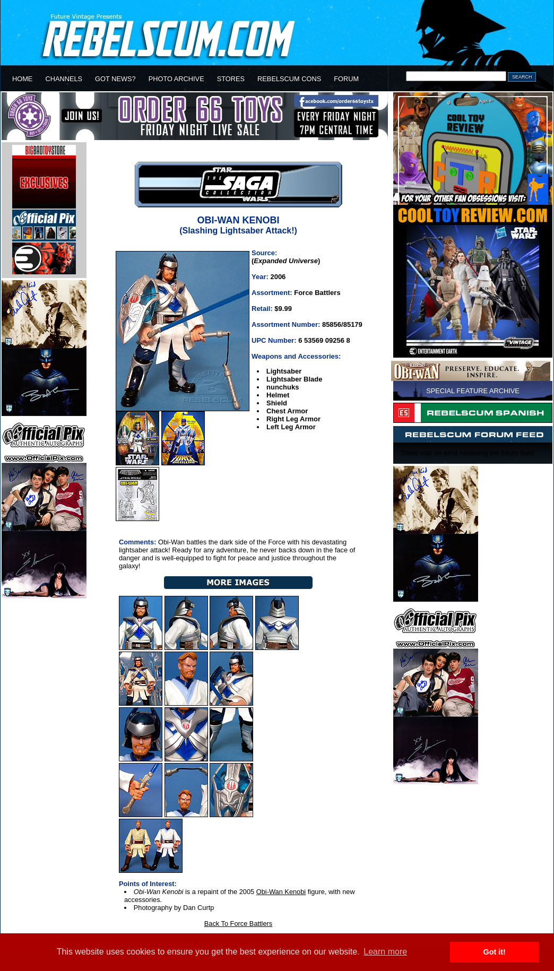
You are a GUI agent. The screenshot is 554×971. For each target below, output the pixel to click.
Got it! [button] (494, 952)
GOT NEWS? (115, 79)
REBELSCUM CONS (289, 79)
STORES (231, 79)
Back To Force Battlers (238, 923)
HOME (22, 79)
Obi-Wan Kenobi (281, 892)
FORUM (346, 79)
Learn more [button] (385, 951)
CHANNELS (63, 79)
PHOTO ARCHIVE (176, 79)
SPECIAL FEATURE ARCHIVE (473, 391)
